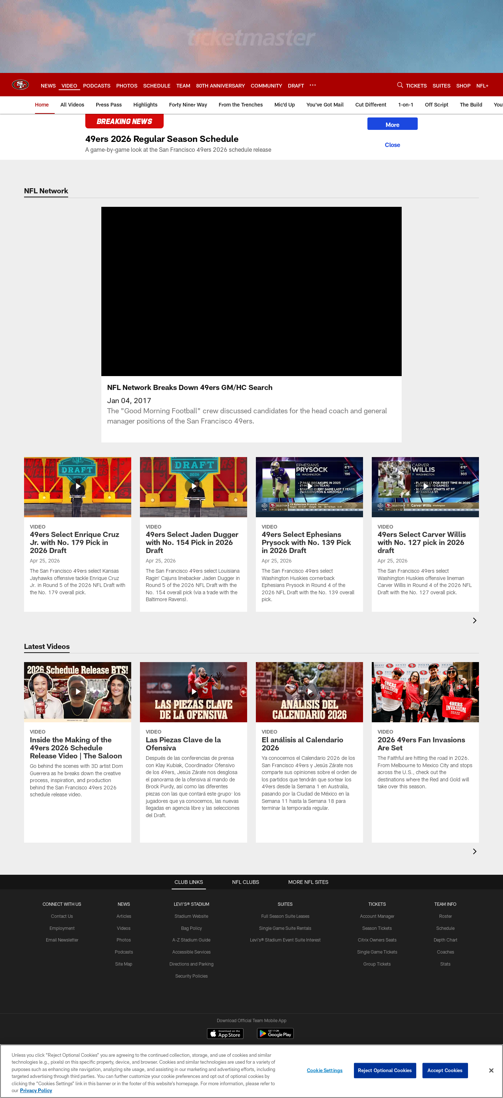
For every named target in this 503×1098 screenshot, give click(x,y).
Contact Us (62, 916)
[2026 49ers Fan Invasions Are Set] (425, 730)
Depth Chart (445, 939)
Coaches (445, 951)
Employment (62, 928)
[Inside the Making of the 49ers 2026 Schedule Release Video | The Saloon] (77, 734)
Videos (123, 928)
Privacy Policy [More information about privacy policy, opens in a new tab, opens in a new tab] (36, 1090)
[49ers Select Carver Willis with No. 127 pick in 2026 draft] (425, 531)
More (392, 124)
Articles (124, 916)
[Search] (400, 85)
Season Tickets (377, 928)
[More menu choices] (313, 85)
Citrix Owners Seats (377, 939)
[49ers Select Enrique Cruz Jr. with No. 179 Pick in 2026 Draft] (77, 531)
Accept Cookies (445, 1070)
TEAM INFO (445, 903)
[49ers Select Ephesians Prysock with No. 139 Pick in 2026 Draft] (309, 534)
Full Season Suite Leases (285, 916)
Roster (445, 916)
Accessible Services (191, 951)
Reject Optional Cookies (385, 1070)
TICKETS (377, 903)
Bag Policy (191, 928)
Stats (445, 963)
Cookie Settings (325, 1070)
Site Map (123, 963)
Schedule (445, 928)
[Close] (392, 144)
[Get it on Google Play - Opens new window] (275, 1037)
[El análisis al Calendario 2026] (309, 741)
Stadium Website (191, 916)
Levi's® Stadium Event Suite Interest (285, 939)
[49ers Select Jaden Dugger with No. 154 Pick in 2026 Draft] (193, 534)
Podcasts (124, 951)
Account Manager (377, 916)
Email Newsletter (62, 939)
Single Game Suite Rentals (285, 928)
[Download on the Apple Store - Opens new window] (225, 1034)
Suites (285, 903)
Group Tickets (377, 963)
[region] (251, 1071)
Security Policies (191, 975)
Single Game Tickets (377, 951)
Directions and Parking (191, 963)
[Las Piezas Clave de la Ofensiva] (193, 744)
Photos (124, 939)
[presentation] (476, 621)
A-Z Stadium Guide (191, 939)
